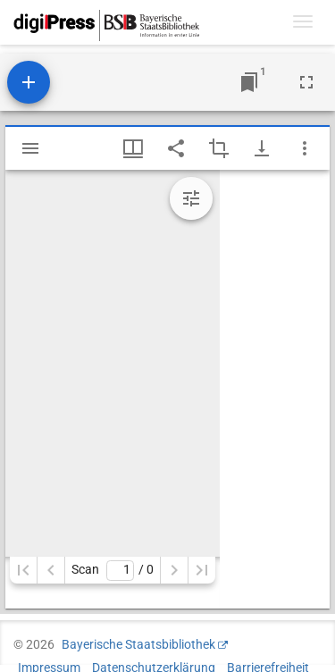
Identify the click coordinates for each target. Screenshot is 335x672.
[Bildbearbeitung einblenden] (191, 198)
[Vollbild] (306, 82)
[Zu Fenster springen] (249, 82)
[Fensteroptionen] (304, 148)
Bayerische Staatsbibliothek (138, 644)
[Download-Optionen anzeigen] (261, 148)
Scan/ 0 (112, 570)
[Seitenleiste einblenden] (30, 148)
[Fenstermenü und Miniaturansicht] (133, 148)
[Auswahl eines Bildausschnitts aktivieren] (218, 148)
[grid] (275, 389)
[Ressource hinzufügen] (28, 82)
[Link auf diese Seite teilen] (176, 148)
